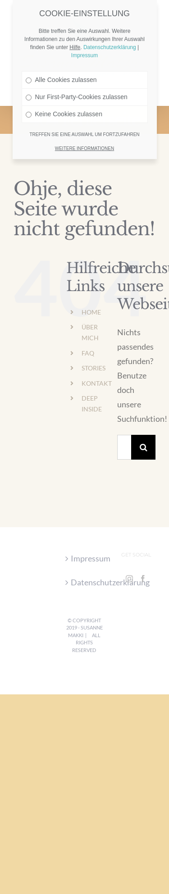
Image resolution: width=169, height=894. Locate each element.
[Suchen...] (124, 447)
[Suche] (143, 447)
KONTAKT (97, 383)
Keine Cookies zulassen (64, 99)
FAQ (88, 353)
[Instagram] (129, 578)
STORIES (93, 368)
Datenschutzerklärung (85, 582)
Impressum (85, 558)
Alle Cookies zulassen (61, 65)
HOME (91, 312)
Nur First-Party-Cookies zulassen (77, 82)
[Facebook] (142, 578)
